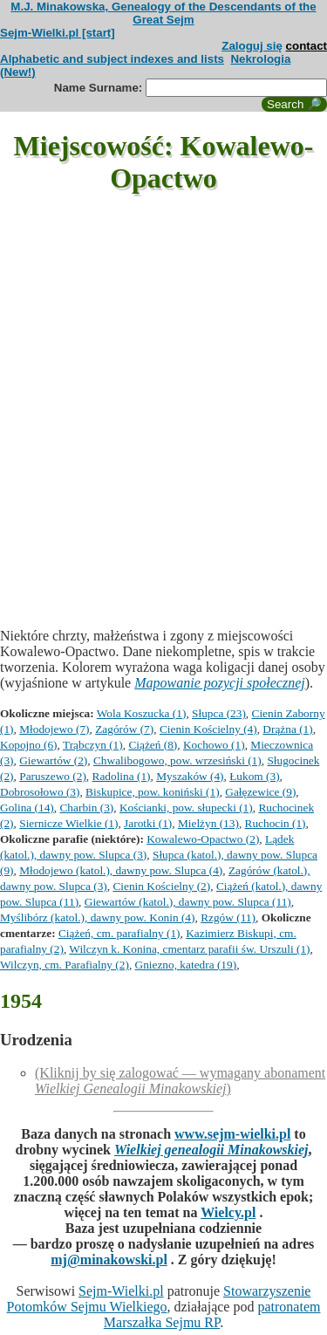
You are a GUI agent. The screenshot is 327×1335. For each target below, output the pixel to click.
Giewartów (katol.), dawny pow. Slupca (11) (188, 901)
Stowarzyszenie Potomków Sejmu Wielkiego (159, 1299)
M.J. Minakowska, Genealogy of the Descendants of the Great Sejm (163, 13)
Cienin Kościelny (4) (208, 729)
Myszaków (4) (189, 776)
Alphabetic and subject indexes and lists (112, 58)
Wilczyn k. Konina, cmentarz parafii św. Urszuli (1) (189, 948)
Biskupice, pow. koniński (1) (152, 791)
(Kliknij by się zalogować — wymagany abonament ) (180, 1080)
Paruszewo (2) (52, 776)
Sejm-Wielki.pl (121, 1291)
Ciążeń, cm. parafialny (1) (119, 933)
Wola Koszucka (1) (142, 713)
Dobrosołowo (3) (39, 791)
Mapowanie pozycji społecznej (219, 682)
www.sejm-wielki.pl (232, 1133)
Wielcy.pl (228, 1212)
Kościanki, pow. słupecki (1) (186, 807)
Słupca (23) (219, 713)
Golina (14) (27, 807)
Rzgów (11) (228, 917)
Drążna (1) (287, 729)
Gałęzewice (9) (260, 791)
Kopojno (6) (29, 744)
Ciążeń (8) (152, 744)
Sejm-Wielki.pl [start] (57, 32)
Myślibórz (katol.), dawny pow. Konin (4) (97, 917)
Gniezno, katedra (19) (186, 964)
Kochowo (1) (214, 744)
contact (306, 45)
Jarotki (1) (148, 823)
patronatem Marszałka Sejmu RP (212, 1314)
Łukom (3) (254, 776)
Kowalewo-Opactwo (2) (202, 839)
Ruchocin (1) (275, 823)
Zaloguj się (252, 45)
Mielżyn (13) (208, 823)
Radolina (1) (121, 776)
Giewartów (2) (53, 760)
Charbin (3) (86, 807)
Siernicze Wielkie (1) (68, 823)
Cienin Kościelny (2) (161, 886)
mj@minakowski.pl (109, 1259)
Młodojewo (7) (54, 729)
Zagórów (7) (124, 729)
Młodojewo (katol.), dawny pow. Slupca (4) (120, 870)
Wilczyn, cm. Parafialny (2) (64, 964)
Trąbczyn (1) (93, 744)
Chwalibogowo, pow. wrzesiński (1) (177, 760)
